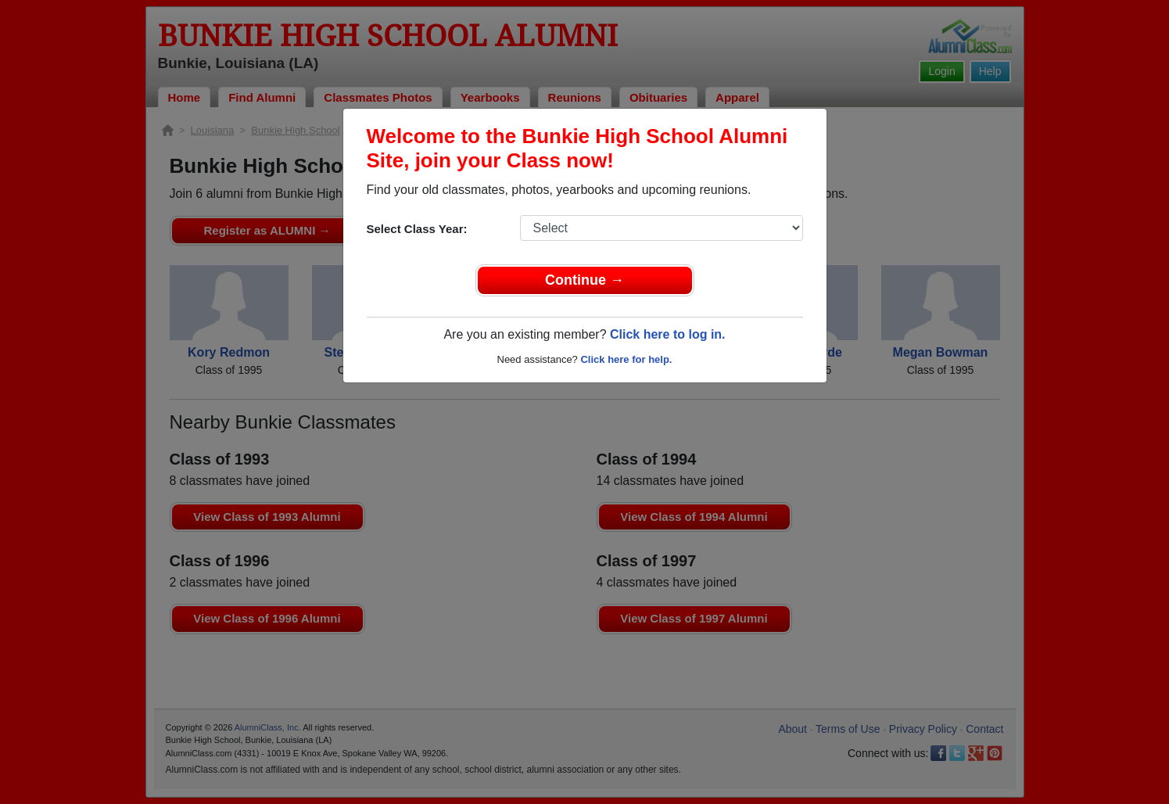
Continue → (584, 280)
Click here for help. (626, 359)
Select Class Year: (417, 228)
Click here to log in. (668, 334)
